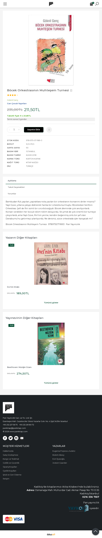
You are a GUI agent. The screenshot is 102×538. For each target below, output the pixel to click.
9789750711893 (56, 224)
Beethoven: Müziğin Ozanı (19, 367)
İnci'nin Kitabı (13, 287)
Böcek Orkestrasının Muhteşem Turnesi (26, 224)
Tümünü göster (51, 303)
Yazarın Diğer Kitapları (21, 237)
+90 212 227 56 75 (10, 425)
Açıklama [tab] (12, 181)
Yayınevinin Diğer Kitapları (24, 318)
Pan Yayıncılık (73, 224)
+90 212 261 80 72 (26, 425)
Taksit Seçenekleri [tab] (16, 187)
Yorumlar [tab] (12, 194)
